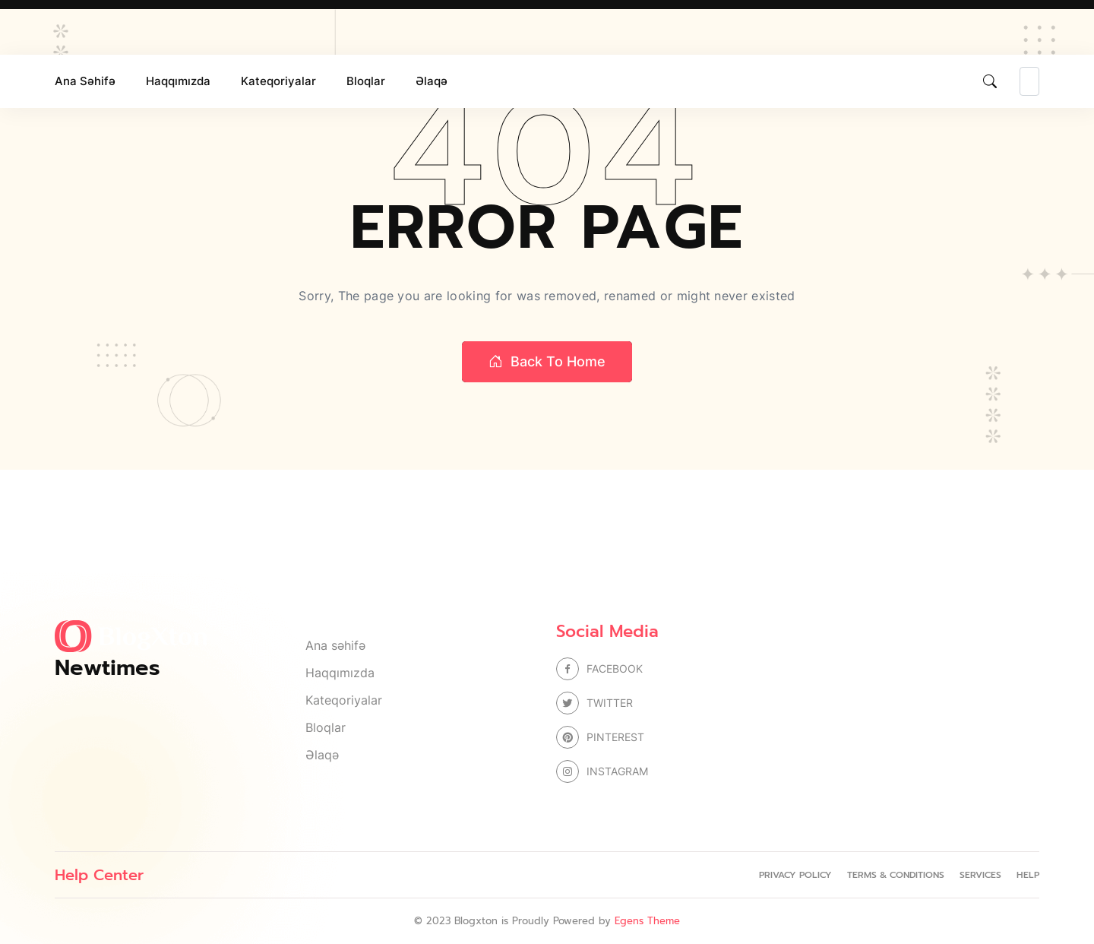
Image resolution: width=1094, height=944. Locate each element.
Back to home (547, 361)
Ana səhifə (85, 81)
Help (1028, 875)
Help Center (99, 874)
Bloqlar (365, 81)
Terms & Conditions (895, 875)
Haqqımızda (178, 81)
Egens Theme (647, 921)
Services (980, 875)
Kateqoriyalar (278, 81)
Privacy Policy (795, 875)
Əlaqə (431, 81)
